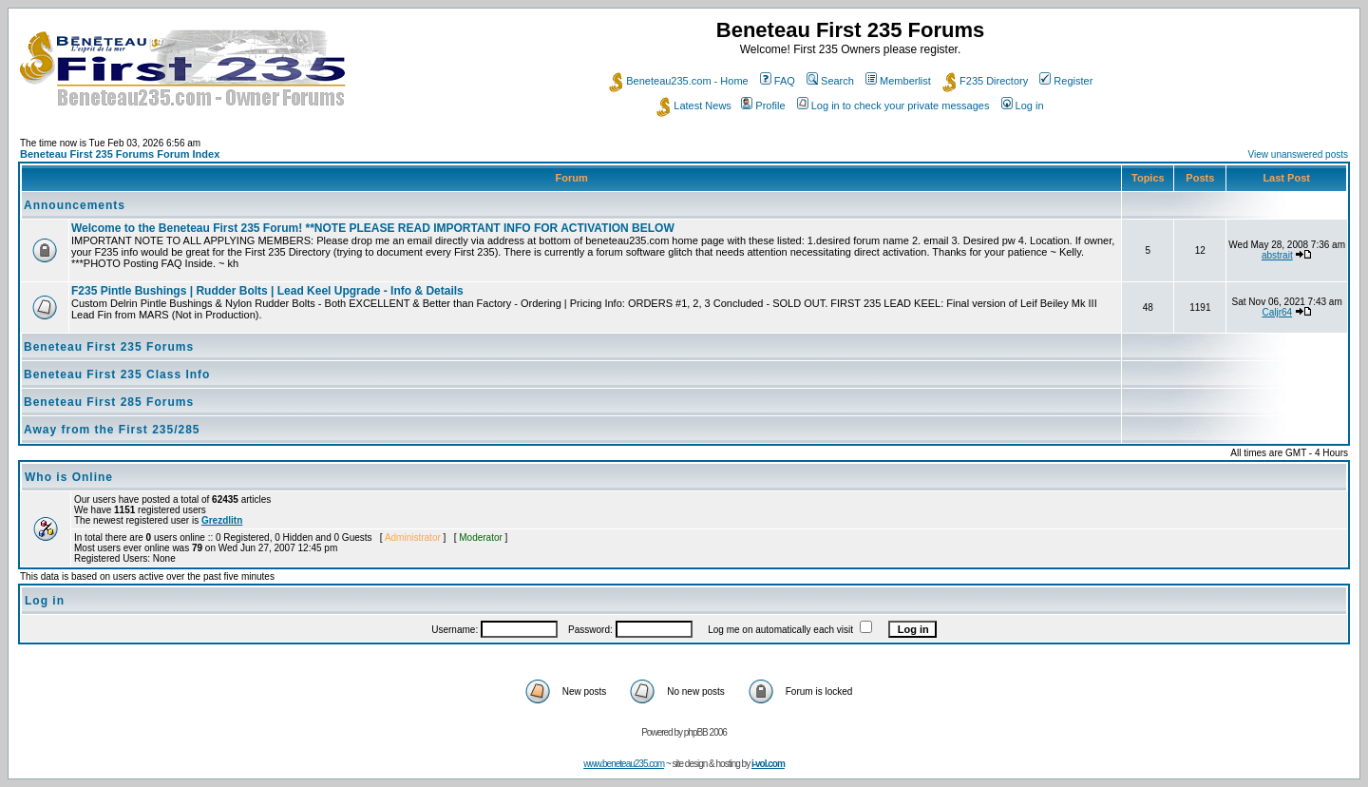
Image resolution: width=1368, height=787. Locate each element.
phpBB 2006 (705, 732)
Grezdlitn (221, 520)
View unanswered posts (1298, 154)
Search (830, 80)
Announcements (74, 205)
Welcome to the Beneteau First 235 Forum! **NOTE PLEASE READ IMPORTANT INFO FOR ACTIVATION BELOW (372, 228)
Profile (763, 105)
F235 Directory (985, 80)
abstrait (1277, 255)
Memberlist (898, 80)
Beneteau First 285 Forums (109, 402)
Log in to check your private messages (893, 105)
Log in (1022, 105)
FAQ (777, 80)
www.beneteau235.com (623, 763)
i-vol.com (768, 763)
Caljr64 (1277, 312)
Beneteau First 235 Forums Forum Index (119, 154)
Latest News (694, 105)
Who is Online (69, 477)
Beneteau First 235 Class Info (117, 374)
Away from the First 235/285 (112, 429)
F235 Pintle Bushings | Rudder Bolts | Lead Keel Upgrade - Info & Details (267, 291)
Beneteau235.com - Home (678, 80)
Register (1065, 80)
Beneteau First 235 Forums (109, 347)
